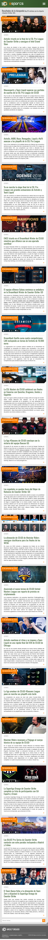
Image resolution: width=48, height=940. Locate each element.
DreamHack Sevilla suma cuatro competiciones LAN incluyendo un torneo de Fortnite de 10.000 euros (24, 341)
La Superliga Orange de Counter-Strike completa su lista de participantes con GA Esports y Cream (21, 791)
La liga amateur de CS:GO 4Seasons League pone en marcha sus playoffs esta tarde (22, 692)
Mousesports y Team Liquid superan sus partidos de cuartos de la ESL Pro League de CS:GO (24, 91)
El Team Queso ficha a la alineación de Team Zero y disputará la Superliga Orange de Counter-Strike (22, 893)
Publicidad (5, 937)
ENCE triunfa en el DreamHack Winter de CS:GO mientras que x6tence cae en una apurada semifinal (24, 241)
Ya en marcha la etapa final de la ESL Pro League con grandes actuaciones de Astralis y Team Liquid (23, 190)
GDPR (20, 935)
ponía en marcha (24, 450)
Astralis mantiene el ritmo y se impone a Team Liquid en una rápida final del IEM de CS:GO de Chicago (23, 642)
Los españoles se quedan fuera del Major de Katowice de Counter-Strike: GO (22, 490)
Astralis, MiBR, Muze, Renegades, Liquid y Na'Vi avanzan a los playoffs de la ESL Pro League (23, 140)
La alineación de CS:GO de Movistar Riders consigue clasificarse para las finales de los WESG (22, 540)
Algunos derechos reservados (40, 935)
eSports (6, 35)
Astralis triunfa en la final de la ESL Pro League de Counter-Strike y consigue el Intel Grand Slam (23, 41)
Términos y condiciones (9, 935)
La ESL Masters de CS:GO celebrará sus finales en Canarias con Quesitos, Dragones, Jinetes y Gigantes (23, 392)
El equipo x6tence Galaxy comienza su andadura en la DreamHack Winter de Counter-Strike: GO (24, 291)
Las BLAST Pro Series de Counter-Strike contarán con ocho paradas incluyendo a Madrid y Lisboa (24, 842)
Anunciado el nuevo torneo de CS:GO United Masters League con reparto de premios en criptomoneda (22, 591)
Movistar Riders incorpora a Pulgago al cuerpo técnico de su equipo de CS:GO (23, 741)
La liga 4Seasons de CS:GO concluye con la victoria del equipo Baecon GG (22, 442)
